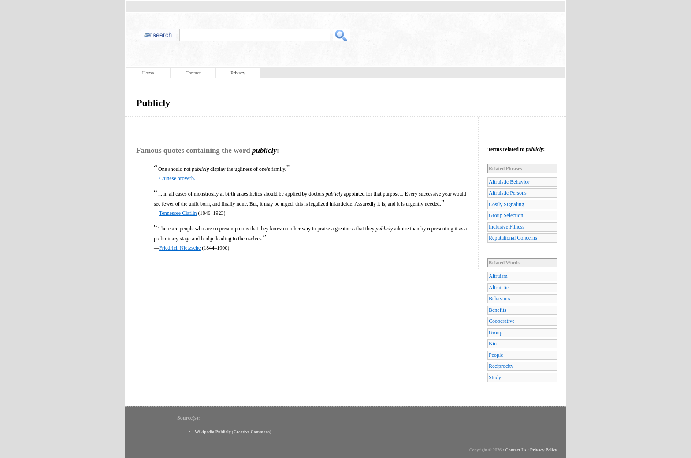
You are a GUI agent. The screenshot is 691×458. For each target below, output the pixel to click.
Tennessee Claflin (178, 213)
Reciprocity (501, 366)
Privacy (237, 72)
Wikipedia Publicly (213, 431)
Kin (493, 343)
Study (495, 377)
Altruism (498, 276)
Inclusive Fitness (506, 227)
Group (495, 332)
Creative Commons (252, 431)
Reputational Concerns (513, 238)
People (496, 355)
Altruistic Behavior (509, 182)
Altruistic (499, 287)
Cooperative (502, 321)
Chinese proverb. (177, 178)
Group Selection (506, 215)
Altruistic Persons (508, 193)
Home (148, 72)
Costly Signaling (506, 204)
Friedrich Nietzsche (180, 248)
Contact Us (516, 449)
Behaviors (499, 298)
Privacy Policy (543, 449)
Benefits (497, 310)
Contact (193, 72)
